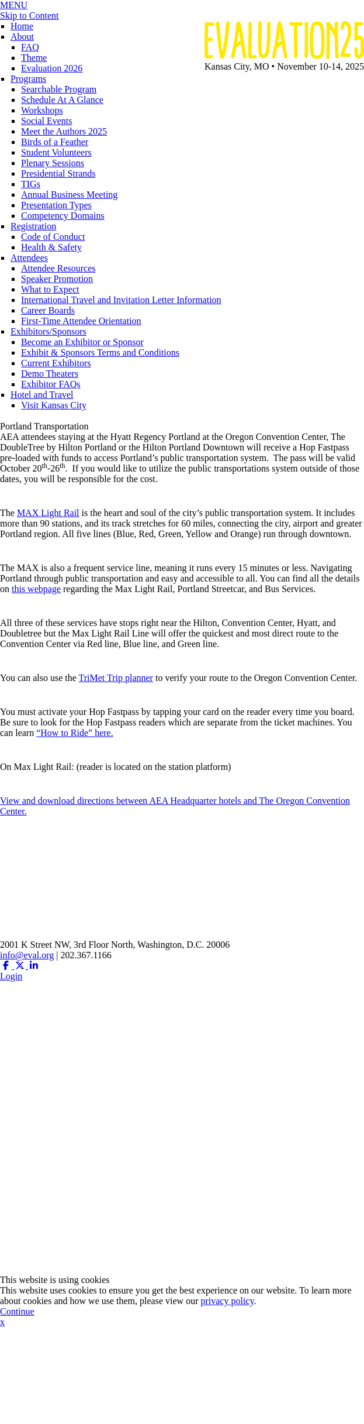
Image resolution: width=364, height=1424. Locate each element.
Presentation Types (56, 205)
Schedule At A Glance (62, 100)
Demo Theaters (49, 374)
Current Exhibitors (56, 363)
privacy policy (227, 1301)
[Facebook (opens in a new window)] (7, 966)
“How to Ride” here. (74, 733)
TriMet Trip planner (116, 678)
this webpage (36, 589)
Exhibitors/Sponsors (48, 331)
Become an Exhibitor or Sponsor (82, 342)
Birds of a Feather (54, 142)
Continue (17, 1311)
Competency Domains (63, 216)
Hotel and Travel (42, 395)
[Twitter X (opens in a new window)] (21, 966)
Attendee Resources (58, 268)
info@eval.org (27, 955)
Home (22, 26)
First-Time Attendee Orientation (81, 321)
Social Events (46, 121)
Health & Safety (51, 247)
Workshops (42, 110)
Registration (33, 226)
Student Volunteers (56, 152)
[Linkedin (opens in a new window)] (34, 966)
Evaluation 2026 (51, 68)
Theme (34, 58)
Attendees (29, 258)
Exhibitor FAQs (50, 384)
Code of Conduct (53, 237)
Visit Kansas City (53, 405)
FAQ (30, 47)
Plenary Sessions (52, 163)
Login (11, 976)
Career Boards (48, 310)
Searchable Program (58, 89)
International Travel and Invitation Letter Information (121, 300)
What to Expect (50, 289)
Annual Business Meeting (69, 195)
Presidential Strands (58, 173)
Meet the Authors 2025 (64, 131)
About (22, 37)
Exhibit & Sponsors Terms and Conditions (100, 352)
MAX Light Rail (48, 513)
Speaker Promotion (57, 279)
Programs (28, 79)
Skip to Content (29, 15)
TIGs (30, 184)
